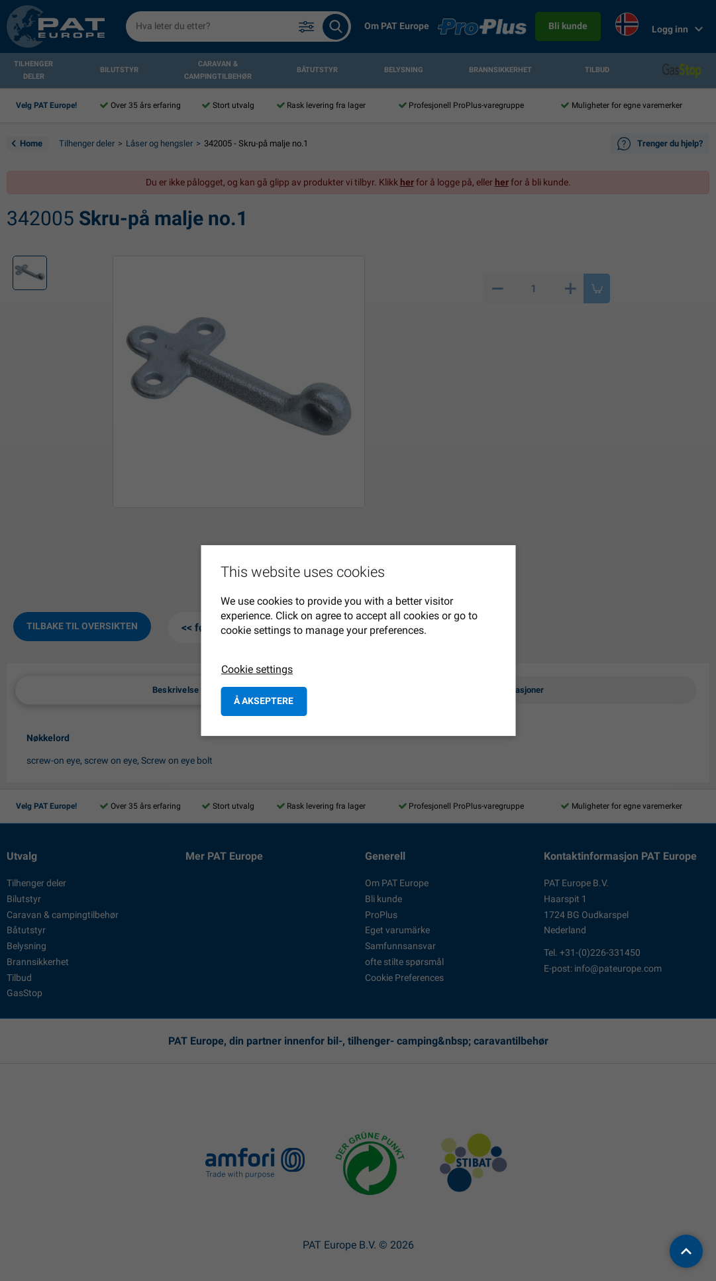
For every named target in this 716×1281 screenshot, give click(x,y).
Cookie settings (257, 669)
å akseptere (263, 700)
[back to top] (686, 1251)
